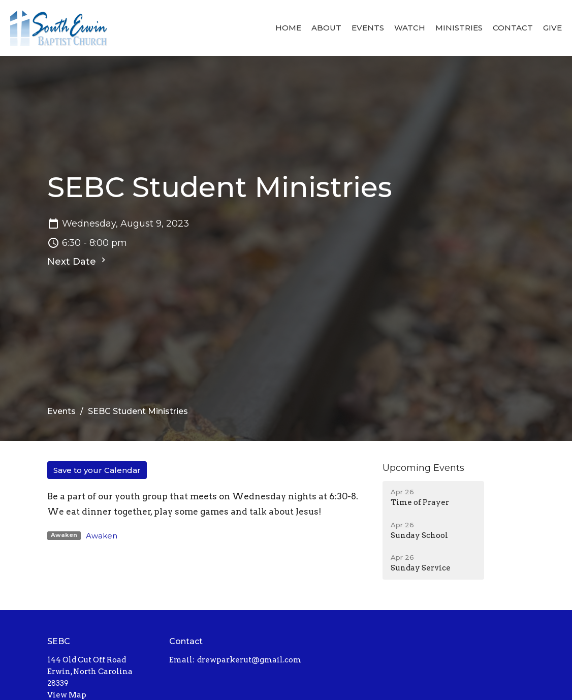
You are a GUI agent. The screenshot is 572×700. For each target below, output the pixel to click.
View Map (66, 694)
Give (552, 28)
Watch (409, 28)
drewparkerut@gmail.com (249, 659)
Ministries (459, 28)
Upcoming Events (423, 467)
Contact (513, 28)
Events (368, 28)
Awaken (101, 535)
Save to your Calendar (97, 470)
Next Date (77, 261)
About (326, 28)
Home (288, 28)
